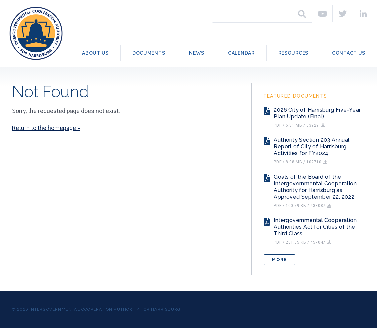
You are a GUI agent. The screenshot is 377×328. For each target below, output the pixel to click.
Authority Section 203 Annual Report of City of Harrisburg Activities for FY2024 (311, 146)
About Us (95, 53)
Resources (293, 53)
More (279, 259)
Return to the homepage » (46, 127)
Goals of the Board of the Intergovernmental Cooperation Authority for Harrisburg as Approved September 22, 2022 (315, 187)
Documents (148, 53)
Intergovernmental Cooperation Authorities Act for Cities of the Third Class (315, 227)
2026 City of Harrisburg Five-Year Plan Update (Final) (317, 113)
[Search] (302, 14)
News (196, 53)
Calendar (241, 53)
